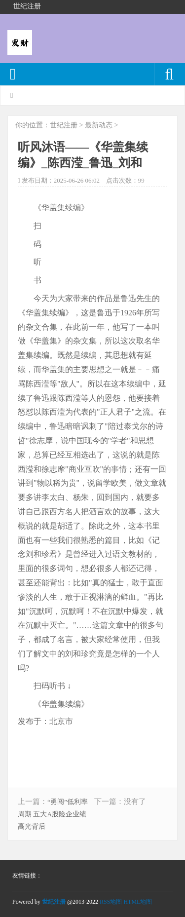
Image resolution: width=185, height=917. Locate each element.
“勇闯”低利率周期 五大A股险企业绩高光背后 (53, 814)
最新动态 (98, 125)
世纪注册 (63, 125)
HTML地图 (137, 901)
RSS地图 (111, 901)
